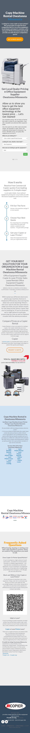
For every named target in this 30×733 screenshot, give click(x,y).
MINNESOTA (10, 725)
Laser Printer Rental (18, 449)
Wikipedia (5, 653)
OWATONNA (19, 725)
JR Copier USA (15, 713)
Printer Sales (19, 457)
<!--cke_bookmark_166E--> (15, 478)
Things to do (5, 655)
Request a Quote (14, 350)
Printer (17, 629)
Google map (13, 655)
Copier (7, 629)
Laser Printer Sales (9, 454)
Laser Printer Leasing (8, 461)
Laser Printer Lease (9, 457)
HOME (3, 725)
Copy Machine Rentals (8, 450)
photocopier (6, 341)
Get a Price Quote (15, 39)
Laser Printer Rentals (19, 453)
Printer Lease (19, 461)
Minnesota (15, 19)
